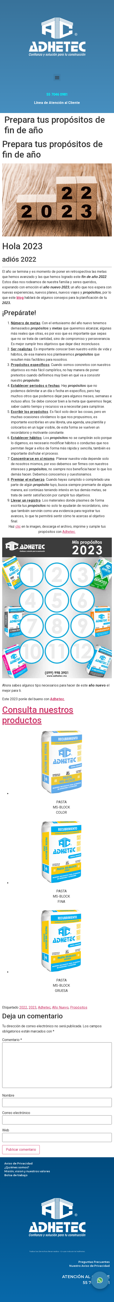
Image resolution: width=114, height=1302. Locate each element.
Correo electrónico (16, 1113)
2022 (23, 1007)
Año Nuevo (60, 1007)
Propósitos (78, 1007)
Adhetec (44, 1007)
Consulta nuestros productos (37, 715)
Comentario (12, 1040)
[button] (57, 77)
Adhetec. (69, 532)
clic (18, 526)
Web (5, 1130)
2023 (32, 1007)
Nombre (8, 1095)
